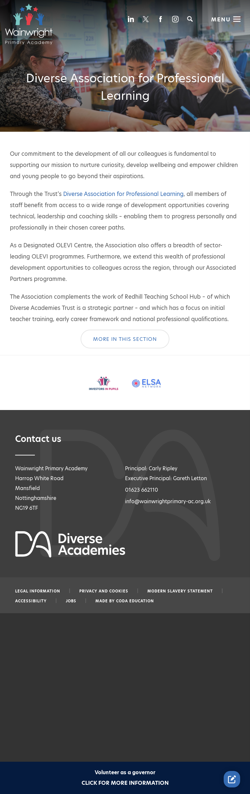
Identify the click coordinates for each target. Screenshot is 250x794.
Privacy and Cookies (103, 591)
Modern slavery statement (180, 591)
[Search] (190, 19)
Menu (221, 19)
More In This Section (125, 339)
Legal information (37, 591)
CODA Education (135, 601)
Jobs (71, 601)
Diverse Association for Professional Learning (123, 194)
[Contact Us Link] (232, 779)
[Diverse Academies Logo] (32, 24)
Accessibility (31, 601)
